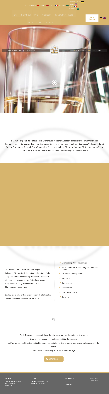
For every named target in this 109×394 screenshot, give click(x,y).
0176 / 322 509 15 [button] (53, 359)
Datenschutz (94, 381)
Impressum (93, 378)
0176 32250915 (81, 50)
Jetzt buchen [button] (92, 18)
